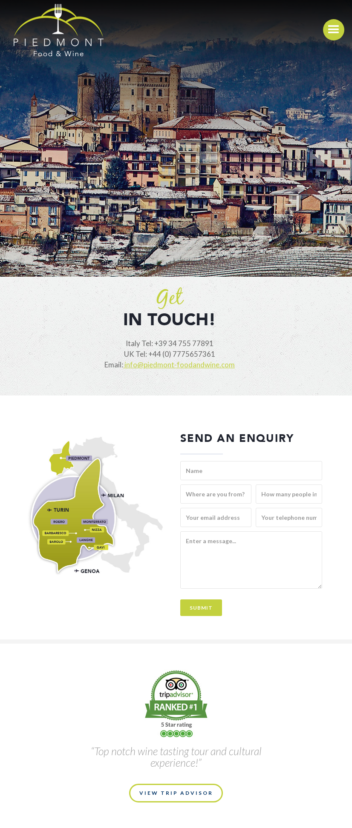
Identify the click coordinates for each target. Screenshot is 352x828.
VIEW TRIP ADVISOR (176, 793)
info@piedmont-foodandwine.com (179, 364)
